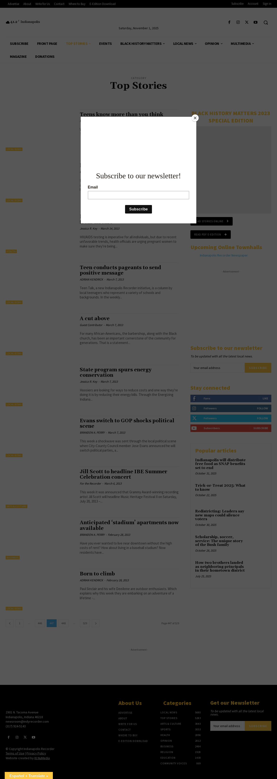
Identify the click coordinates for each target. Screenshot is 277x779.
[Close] (195, 117)
